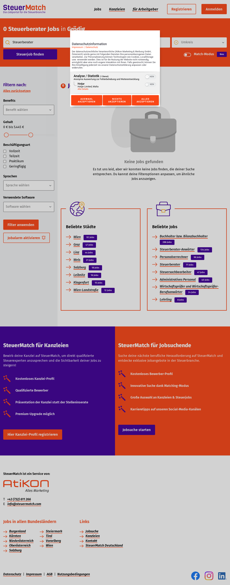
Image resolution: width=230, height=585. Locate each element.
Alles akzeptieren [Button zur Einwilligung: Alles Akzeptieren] (145, 100)
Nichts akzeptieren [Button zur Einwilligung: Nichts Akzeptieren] (117, 100)
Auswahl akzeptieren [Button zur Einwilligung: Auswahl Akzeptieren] (86, 100)
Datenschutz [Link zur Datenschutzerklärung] (92, 47)
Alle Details (83, 89)
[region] (115, 82)
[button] (147, 77)
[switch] (150, 76)
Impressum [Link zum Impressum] (77, 47)
